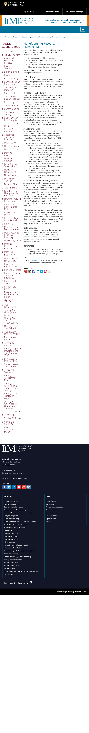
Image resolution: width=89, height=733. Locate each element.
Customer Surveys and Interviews (10, 137)
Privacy (24, 478)
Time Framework (12, 411)
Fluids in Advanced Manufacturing (15, 527)
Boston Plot (10, 75)
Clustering (9, 102)
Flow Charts (10, 175)
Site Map (5, 478)
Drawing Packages (8, 159)
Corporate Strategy (9, 113)
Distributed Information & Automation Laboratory (20, 522)
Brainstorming (11, 78)
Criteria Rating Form (11, 124)
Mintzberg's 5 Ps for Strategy (12, 259)
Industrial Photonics (11, 533)
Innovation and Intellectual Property (16, 545)
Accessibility (61, 592)
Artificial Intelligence (11, 501)
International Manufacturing (13, 548)
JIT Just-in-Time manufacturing (11, 219)
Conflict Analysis (12, 105)
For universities (74, 20)
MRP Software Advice (36, 260)
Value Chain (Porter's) (10, 422)
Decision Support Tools (30, 37)
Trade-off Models (12, 418)
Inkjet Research (9, 542)
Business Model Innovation (13, 507)
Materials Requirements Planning (11, 246)
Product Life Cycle (10, 287)
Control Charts (11, 108)
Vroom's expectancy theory (10, 429)
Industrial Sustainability (12, 539)
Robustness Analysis (10, 338)
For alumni (63, 22)
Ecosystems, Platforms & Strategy (15, 524)
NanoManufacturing (11, 554)
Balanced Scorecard (9, 67)
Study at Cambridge (29, 12)
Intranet (81, 22)
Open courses (51, 519)
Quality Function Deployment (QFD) (12, 312)
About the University (51, 12)
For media (72, 22)
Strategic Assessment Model (10, 378)
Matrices (8, 251)
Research (16, 37)
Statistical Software (9, 371)
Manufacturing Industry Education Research (19, 551)
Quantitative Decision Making (12, 332)
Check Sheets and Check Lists (12, 97)
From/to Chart (11, 184)
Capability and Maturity (11, 88)
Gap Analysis (10, 187)
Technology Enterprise (11, 563)
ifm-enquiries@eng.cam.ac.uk (12, 473)
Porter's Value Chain (11, 282)
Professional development (55, 507)
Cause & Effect (11, 93)
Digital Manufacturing (11, 519)
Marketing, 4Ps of (12, 240)
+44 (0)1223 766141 (8, 470)
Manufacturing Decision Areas (11, 228)
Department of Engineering (18, 583)
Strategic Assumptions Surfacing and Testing (11, 387)
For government (51, 513)
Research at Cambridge (74, 12)
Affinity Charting (12, 54)
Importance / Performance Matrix (10, 207)
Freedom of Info (15, 478)
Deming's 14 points (10, 154)
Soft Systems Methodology (10, 359)
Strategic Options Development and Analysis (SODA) (12, 352)
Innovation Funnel (9, 213)
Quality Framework (10, 305)
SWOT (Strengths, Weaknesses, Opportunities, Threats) (11, 404)
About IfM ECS (51, 501)
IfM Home (7, 37)
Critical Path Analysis (10, 130)
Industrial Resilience (11, 536)
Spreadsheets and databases (11, 365)
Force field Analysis (9, 179)
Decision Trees (11, 146)
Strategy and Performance (13, 560)
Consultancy (50, 504)
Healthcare (8, 530)
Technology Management (12, 565)
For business (48, 20)
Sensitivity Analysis (9, 344)
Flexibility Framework (10, 170)
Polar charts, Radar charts (10, 265)
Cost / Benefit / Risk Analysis (11, 119)
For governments (61, 20)
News (48, 522)
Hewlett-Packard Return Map (12, 200)
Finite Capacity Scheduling (11, 165)
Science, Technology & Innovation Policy (17, 557)
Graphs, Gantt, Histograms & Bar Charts (11, 193)
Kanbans (8, 223)
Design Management (11, 516)
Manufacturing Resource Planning (53, 37)
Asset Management (10, 504)
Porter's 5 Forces (12, 269)
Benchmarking (11, 71)
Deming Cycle (11, 149)
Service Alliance (9, 568)
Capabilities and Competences (12, 83)
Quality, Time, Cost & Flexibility (12, 327)
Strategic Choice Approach (12, 394)
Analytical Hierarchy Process (9, 60)
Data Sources (11, 142)
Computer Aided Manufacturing (15, 510)
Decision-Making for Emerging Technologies (19, 513)
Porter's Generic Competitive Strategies (12, 275)
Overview (8, 51)
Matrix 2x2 (9, 255)
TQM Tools (9, 414)
